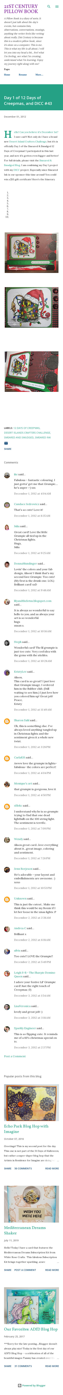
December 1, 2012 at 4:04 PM (32, 773)
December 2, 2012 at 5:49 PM (32, 962)
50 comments (23, 1168)
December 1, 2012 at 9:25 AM (32, 553)
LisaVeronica (22, 1006)
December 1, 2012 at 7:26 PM (32, 858)
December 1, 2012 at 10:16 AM (32, 631)
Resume (23, 74)
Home (7, 74)
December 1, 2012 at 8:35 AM (32, 515)
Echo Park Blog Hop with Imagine (26, 1129)
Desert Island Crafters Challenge (28, 141)
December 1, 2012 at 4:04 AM (32, 493)
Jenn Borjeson (23, 868)
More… (39, 74)
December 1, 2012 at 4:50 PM (32, 795)
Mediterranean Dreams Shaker (25, 1230)
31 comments (23, 1366)
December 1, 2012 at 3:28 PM (32, 747)
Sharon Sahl (21, 720)
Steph (18, 642)
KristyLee (20, 671)
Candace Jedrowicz (26, 504)
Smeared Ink (43, 437)
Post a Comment (15, 1056)
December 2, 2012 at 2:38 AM (32, 917)
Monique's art (23, 783)
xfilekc (18, 805)
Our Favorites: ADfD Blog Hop (31, 1329)
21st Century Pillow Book (21, 9)
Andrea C (20, 928)
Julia (16, 526)
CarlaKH (19, 757)
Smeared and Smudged (19, 437)
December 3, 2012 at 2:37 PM (32, 1047)
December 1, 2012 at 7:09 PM (32, 828)
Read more (52, 1168)
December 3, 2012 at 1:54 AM (32, 995)
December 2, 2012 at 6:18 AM (32, 939)
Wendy (18, 839)
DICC (17, 169)
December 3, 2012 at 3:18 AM (32, 1017)
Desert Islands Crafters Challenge (27, 432)
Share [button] (7, 448)
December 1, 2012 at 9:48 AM (32, 590)
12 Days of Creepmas (26, 428)
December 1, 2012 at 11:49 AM (33, 709)
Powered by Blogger (32, 1385)
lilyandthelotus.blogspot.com (32, 600)
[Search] (49, 6)
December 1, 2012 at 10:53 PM (33, 888)
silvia (17, 950)
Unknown (20, 898)
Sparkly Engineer (25, 1028)
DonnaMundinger (25, 563)
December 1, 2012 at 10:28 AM (33, 661)
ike (16, 474)
